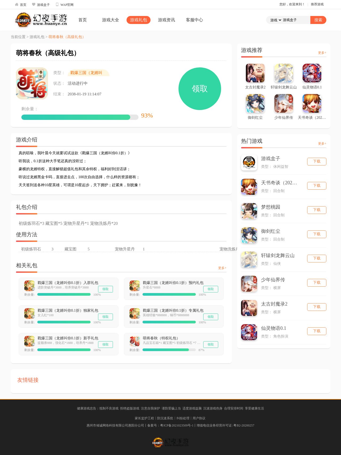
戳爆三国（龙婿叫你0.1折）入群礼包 (68, 283)
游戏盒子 (41, 4)
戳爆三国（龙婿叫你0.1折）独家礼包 (68, 310)
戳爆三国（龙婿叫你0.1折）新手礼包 (68, 338)
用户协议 (199, 418)
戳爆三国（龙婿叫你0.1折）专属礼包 (173, 310)
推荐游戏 (317, 4)
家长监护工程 (144, 418)
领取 (200, 88)
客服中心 (194, 20)
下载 (316, 161)
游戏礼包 (138, 20)
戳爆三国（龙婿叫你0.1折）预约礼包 (173, 283)
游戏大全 (110, 20)
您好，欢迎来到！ (292, 4)
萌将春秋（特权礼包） (161, 338)
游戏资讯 (166, 20)
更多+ (222, 268)
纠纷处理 (183, 418)
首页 (20, 4)
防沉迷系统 (165, 418)
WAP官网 (64, 4)
